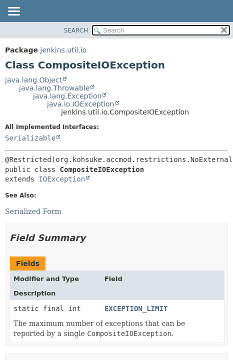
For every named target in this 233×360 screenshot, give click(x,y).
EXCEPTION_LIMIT (136, 308)
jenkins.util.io (63, 50)
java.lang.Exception (67, 96)
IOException (61, 179)
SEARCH (76, 30)
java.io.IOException (80, 104)
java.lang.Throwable (54, 88)
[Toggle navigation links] (13, 12)
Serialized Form (33, 212)
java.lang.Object (33, 80)
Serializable (30, 138)
